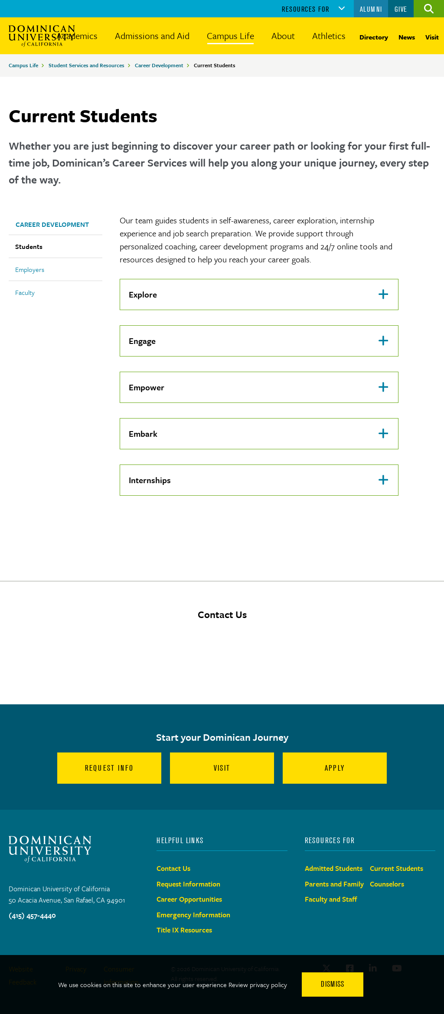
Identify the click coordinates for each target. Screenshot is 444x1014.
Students (28, 246)
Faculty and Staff (331, 899)
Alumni (371, 9)
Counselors (387, 884)
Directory (373, 37)
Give (401, 9)
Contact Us (173, 868)
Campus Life (230, 35)
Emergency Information (193, 914)
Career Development (159, 65)
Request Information (188, 884)
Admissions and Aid (152, 35)
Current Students (396, 868)
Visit (432, 37)
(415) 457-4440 (32, 915)
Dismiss (332, 984)
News (406, 37)
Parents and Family (334, 884)
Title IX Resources (184, 930)
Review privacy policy (258, 984)
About (283, 35)
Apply (335, 768)
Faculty (25, 292)
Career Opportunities (189, 899)
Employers (29, 269)
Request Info (109, 768)
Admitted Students (333, 868)
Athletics (329, 35)
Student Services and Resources (86, 65)
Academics (77, 35)
